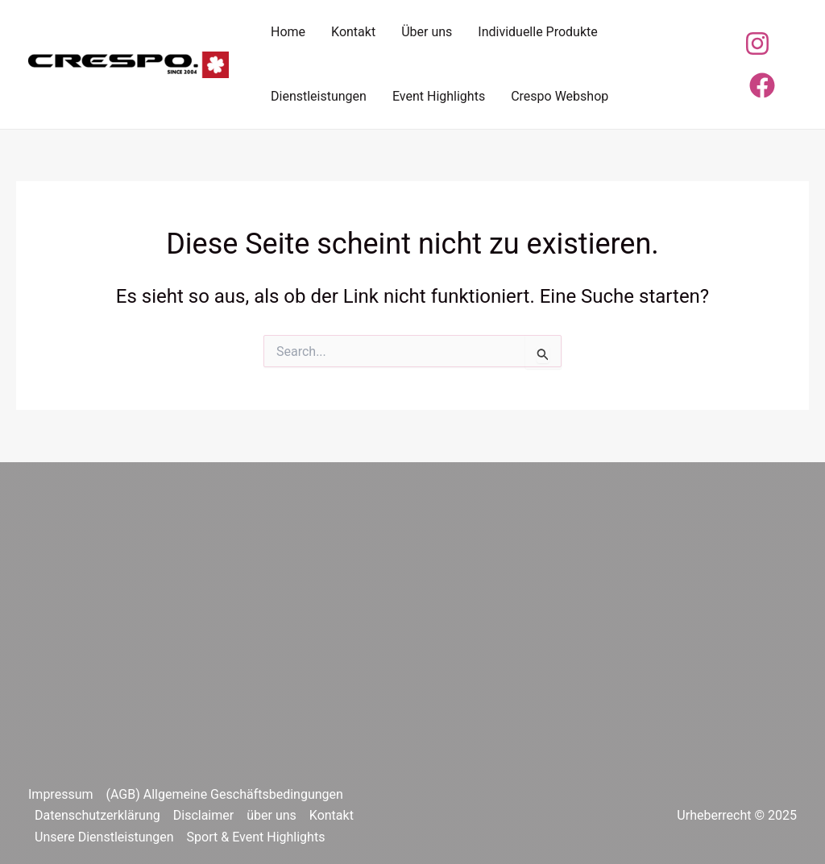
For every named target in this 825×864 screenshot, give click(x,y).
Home (288, 31)
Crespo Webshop (559, 96)
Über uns (426, 31)
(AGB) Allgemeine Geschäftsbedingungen (224, 794)
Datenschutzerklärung (97, 815)
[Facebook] (762, 85)
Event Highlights (438, 96)
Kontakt (353, 31)
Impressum (60, 794)
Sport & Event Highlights (256, 837)
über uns (271, 815)
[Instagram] (757, 43)
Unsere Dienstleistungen (104, 837)
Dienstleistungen (319, 96)
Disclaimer (203, 815)
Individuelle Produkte (537, 31)
